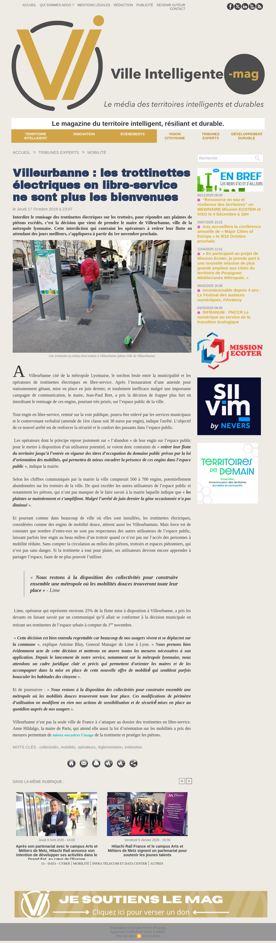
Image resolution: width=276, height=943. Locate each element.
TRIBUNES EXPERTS (66, 152)
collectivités (49, 747)
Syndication (151, 936)
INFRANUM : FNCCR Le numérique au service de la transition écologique (229, 288)
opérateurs (90, 747)
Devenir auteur (171, 5)
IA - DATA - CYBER (44, 863)
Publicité (145, 5)
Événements (132, 134)
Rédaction (124, 5)
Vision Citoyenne (175, 136)
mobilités (70, 747)
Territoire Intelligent (35, 136)
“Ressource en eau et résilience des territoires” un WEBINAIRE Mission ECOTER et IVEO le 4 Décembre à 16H (230, 203)
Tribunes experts (210, 136)
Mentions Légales (94, 5)
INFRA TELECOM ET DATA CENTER (124, 863)
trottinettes (140, 747)
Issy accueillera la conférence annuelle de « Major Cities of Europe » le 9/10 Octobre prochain (229, 223)
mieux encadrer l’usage (74, 735)
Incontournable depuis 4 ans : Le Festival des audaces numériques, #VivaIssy (227, 270)
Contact (177, 9)
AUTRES (170, 863)
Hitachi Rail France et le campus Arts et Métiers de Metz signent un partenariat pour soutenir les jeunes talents (147, 850)
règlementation (115, 747)
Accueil (29, 5)
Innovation (84, 134)
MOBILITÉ (109, 152)
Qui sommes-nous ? (57, 5)
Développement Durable (247, 136)
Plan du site (125, 936)
